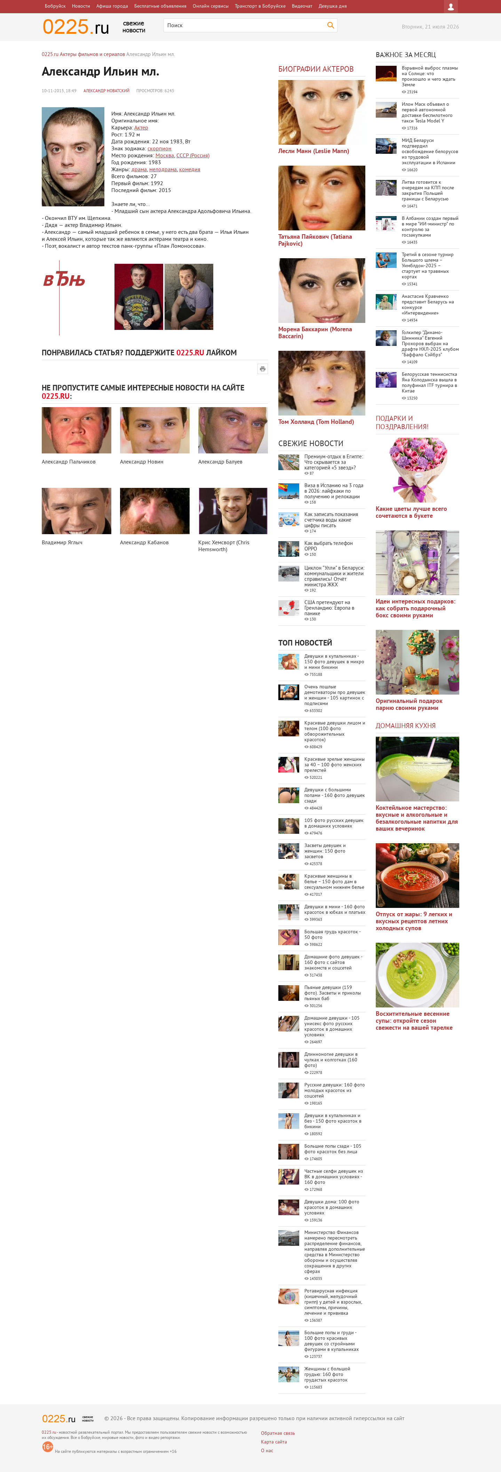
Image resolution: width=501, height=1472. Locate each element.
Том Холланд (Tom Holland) (316, 422)
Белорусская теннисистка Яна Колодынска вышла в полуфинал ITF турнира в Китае (429, 383)
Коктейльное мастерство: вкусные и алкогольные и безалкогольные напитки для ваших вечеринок (417, 818)
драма (139, 169)
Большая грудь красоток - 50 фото (332, 935)
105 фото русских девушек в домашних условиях (334, 823)
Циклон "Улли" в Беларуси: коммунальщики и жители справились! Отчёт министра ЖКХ (334, 576)
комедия (189, 169)
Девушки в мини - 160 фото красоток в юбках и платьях (334, 910)
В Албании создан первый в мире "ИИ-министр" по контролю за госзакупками (430, 227)
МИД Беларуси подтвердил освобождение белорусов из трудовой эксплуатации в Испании (430, 152)
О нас (267, 1451)
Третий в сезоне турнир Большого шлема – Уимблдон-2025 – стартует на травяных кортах (428, 266)
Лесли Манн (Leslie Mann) (313, 152)
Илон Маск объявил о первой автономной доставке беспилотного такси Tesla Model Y (427, 113)
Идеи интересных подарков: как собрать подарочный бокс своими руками (415, 609)
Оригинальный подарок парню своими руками (409, 704)
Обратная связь (278, 1434)
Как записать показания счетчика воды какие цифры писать (331, 520)
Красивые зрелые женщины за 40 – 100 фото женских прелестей (334, 765)
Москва (165, 155)
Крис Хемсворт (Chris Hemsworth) (223, 546)
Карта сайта (274, 1442)
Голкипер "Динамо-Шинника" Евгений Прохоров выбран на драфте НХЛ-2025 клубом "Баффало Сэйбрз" (430, 344)
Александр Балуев (220, 462)
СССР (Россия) (192, 155)
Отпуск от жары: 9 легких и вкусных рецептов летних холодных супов (414, 922)
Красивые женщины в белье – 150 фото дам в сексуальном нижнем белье (334, 882)
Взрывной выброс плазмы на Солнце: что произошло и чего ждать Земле (430, 76)
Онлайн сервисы (211, 6)
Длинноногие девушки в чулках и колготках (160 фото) (331, 1060)
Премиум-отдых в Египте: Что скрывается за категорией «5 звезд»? (333, 463)
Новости (81, 6)
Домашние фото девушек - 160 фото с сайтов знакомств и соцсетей (333, 962)
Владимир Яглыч (62, 542)
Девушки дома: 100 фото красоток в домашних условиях (331, 1207)
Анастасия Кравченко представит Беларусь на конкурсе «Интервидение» (428, 305)
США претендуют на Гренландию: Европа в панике (329, 608)
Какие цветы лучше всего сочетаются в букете (411, 512)
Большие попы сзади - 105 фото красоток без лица (332, 1149)
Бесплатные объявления (160, 6)
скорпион (160, 148)
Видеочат (302, 6)
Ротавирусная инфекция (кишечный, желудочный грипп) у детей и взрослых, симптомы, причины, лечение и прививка (333, 1302)
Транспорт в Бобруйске (260, 6)
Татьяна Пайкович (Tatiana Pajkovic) (315, 240)
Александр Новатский (106, 91)
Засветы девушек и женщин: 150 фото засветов (325, 851)
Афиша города (112, 6)
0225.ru (49, 1432)
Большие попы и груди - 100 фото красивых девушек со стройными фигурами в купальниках (331, 1341)
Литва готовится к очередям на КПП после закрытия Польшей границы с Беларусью (428, 191)
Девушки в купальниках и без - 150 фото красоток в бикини (332, 1121)
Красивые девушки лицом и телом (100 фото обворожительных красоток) (334, 731)
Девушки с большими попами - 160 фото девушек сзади (334, 795)
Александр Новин (142, 462)
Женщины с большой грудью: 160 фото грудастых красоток (327, 1374)
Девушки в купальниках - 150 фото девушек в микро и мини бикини (334, 662)
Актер (141, 128)
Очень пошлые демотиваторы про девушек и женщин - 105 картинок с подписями (334, 695)
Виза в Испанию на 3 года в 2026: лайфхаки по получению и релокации (333, 491)
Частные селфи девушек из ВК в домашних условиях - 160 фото (333, 1177)
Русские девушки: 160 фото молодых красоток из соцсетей (334, 1090)
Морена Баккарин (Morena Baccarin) (315, 333)
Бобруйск (55, 6)
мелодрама (163, 169)
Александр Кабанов (144, 542)
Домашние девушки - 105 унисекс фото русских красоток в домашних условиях (332, 1026)
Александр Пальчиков (69, 462)
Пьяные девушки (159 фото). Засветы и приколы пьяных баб (332, 993)
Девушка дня (333, 6)
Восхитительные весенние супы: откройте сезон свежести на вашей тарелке (414, 1021)
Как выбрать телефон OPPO (328, 546)
